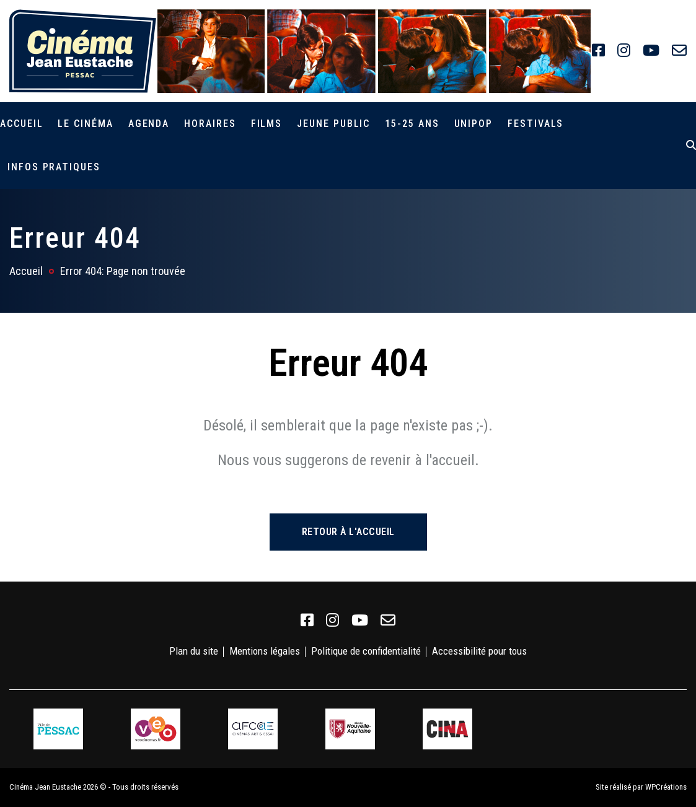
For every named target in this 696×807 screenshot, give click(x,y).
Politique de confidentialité (366, 651)
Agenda (149, 123)
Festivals (535, 123)
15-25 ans (412, 123)
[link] (598, 50)
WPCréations (666, 787)
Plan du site (193, 651)
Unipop (473, 123)
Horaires (210, 123)
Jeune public (333, 123)
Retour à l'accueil (348, 532)
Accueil (21, 123)
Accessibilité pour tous (479, 651)
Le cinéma (85, 123)
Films (267, 123)
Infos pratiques (53, 167)
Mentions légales (264, 651)
